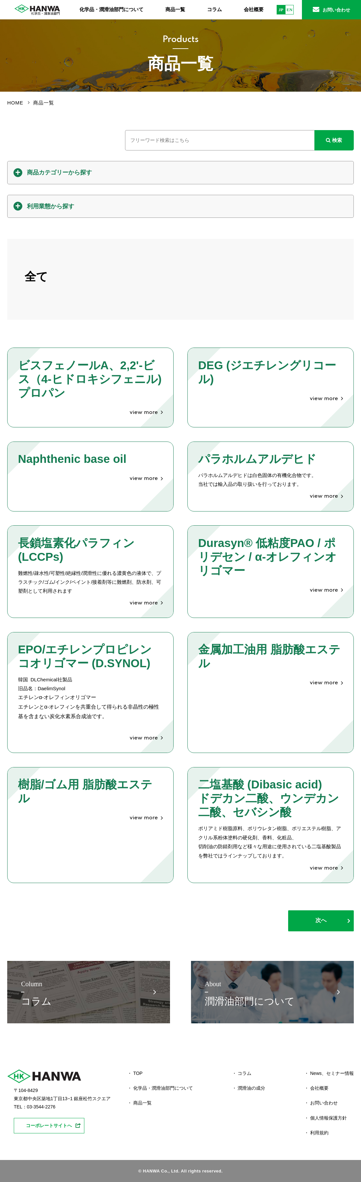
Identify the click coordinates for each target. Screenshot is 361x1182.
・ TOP (134, 1073)
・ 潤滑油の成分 (248, 1088)
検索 (334, 140)
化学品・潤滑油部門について (111, 9)
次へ (321, 921)
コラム (214, 9)
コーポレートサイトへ (49, 1125)
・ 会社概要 (316, 1088)
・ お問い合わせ (321, 1102)
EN (289, 9)
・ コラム (242, 1073)
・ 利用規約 (316, 1132)
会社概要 (254, 9)
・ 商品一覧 (139, 1102)
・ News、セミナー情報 (329, 1073)
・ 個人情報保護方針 (325, 1118)
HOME (15, 102)
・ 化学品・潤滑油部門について (160, 1088)
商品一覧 (175, 9)
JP (281, 9)
